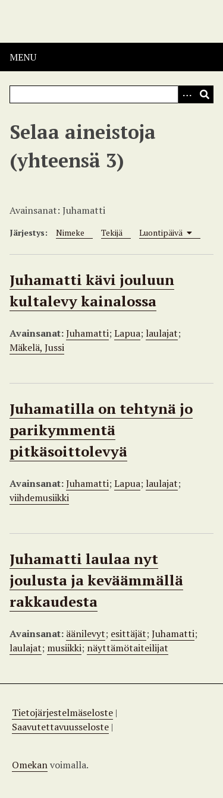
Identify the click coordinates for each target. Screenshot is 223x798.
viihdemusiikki (39, 497)
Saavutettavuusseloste (60, 726)
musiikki (64, 647)
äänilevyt (85, 633)
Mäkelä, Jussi (37, 347)
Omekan (30, 764)
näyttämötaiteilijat (127, 647)
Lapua (127, 333)
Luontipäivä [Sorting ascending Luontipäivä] (165, 232)
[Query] (111, 94)
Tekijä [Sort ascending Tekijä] (112, 232)
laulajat (162, 333)
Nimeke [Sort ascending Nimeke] (70, 232)
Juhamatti (87, 333)
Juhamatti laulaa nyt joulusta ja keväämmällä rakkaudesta (96, 580)
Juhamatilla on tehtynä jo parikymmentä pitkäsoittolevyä (101, 430)
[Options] (187, 94)
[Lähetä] (204, 94)
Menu (23, 57)
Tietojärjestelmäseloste (62, 712)
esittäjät (128, 633)
